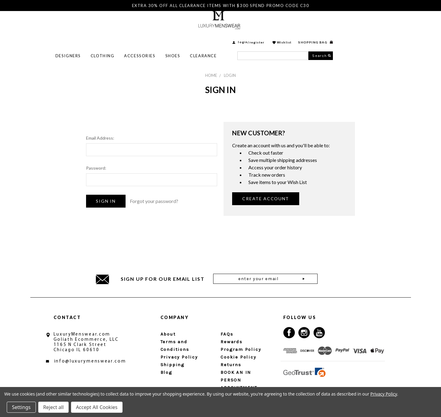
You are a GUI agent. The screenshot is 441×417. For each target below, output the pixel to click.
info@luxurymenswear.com (90, 361)
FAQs (227, 334)
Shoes (242, 37)
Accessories (209, 37)
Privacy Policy (179, 357)
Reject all (53, 407)
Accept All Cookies (97, 407)
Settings (21, 407)
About (168, 334)
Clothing (172, 37)
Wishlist (354, 23)
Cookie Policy (238, 357)
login (313, 23)
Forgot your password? (154, 201)
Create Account (265, 198)
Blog (166, 372)
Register (326, 23)
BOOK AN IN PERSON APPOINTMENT (239, 380)
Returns (231, 364)
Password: (96, 168)
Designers (138, 37)
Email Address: (100, 138)
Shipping (172, 364)
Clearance (273, 37)
